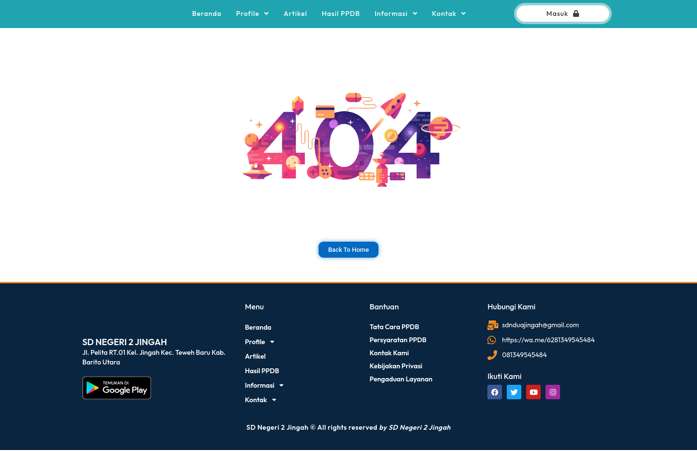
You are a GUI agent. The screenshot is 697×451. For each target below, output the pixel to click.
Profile (252, 14)
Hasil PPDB (341, 14)
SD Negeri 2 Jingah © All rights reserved (348, 428)
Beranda (207, 14)
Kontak (449, 14)
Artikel (295, 14)
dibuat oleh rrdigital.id (84, 290)
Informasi (396, 14)
